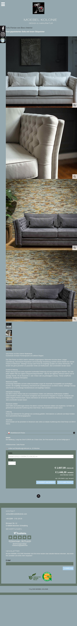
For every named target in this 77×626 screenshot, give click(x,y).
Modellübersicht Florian (43, 433)
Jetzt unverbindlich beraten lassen (60, 366)
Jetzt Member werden (67, 475)
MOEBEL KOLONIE (40, 19)
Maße (10, 453)
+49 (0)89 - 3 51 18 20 (14, 519)
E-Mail (8, 560)
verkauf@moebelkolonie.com (16, 514)
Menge (10, 460)
